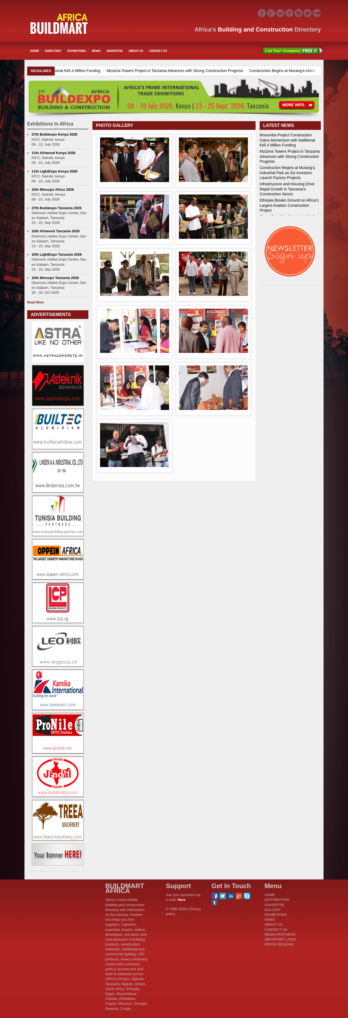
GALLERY (273, 910)
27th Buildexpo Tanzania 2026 (57, 208)
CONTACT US (158, 50)
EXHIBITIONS (76, 50)
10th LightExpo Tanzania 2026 (57, 254)
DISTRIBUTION (277, 900)
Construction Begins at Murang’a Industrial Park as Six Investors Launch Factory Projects (287, 172)
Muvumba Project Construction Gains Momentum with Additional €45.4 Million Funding (287, 140)
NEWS (96, 50)
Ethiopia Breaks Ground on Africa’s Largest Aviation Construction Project (289, 205)
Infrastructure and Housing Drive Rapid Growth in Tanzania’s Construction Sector (287, 189)
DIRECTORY (53, 50)
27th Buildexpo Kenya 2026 (54, 134)
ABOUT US (136, 50)
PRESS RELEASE (279, 944)
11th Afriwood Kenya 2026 (53, 153)
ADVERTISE (115, 50)
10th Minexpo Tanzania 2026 (55, 278)
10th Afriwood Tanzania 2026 (56, 231)
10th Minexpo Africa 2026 (53, 189)
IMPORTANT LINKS (280, 939)
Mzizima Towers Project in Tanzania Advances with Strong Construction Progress (211, 70)
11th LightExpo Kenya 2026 (54, 171)
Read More (35, 302)
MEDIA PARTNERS (280, 934)
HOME (34, 50)
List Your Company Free (292, 51)
